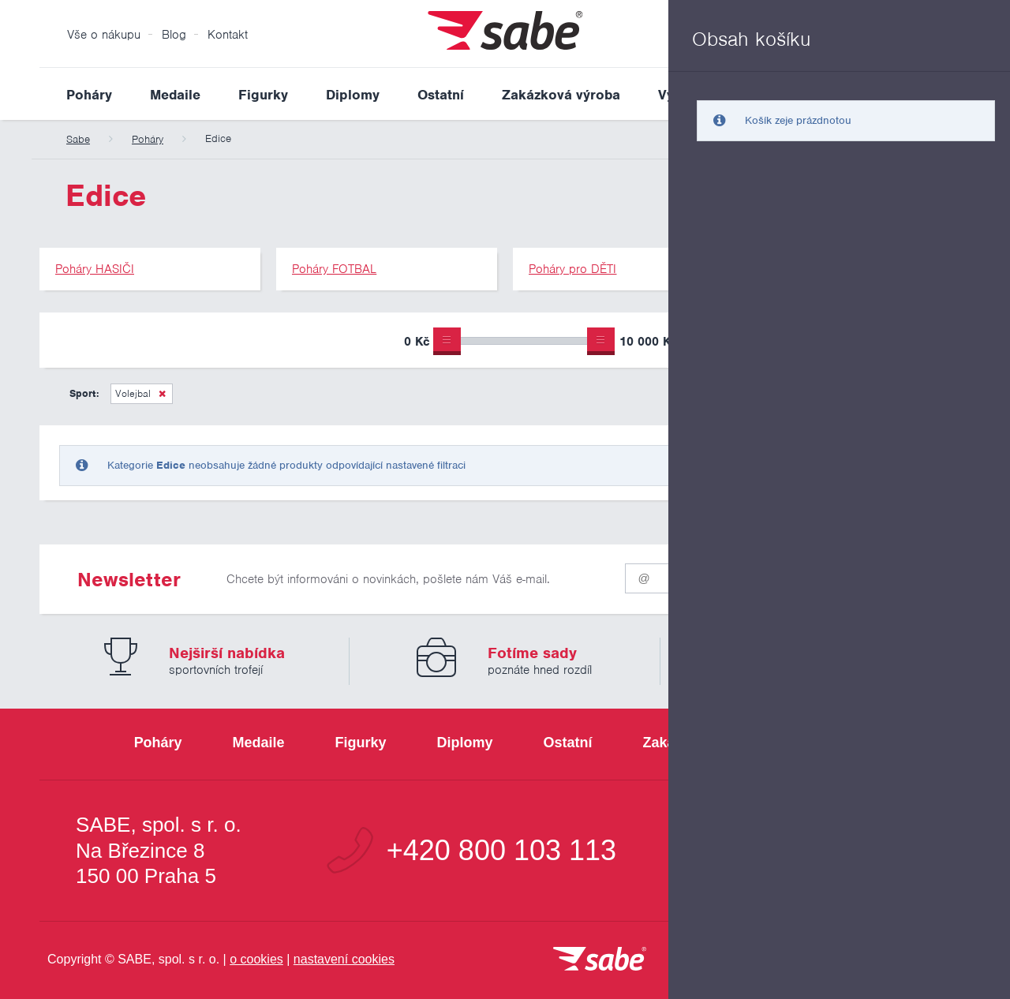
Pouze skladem (752, 343)
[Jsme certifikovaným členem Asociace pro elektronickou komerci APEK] (883, 960)
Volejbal (133, 393)
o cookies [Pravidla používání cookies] (256, 959)
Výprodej (687, 94)
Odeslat (876, 575)
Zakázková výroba (561, 94)
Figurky (263, 94)
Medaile (175, 94)
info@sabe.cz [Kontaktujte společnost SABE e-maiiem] (847, 850)
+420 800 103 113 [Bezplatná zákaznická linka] (501, 850)
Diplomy (353, 94)
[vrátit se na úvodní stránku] (599, 960)
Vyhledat (958, 94)
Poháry (89, 94)
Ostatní (440, 94)
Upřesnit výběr (897, 340)
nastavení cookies (344, 959)
